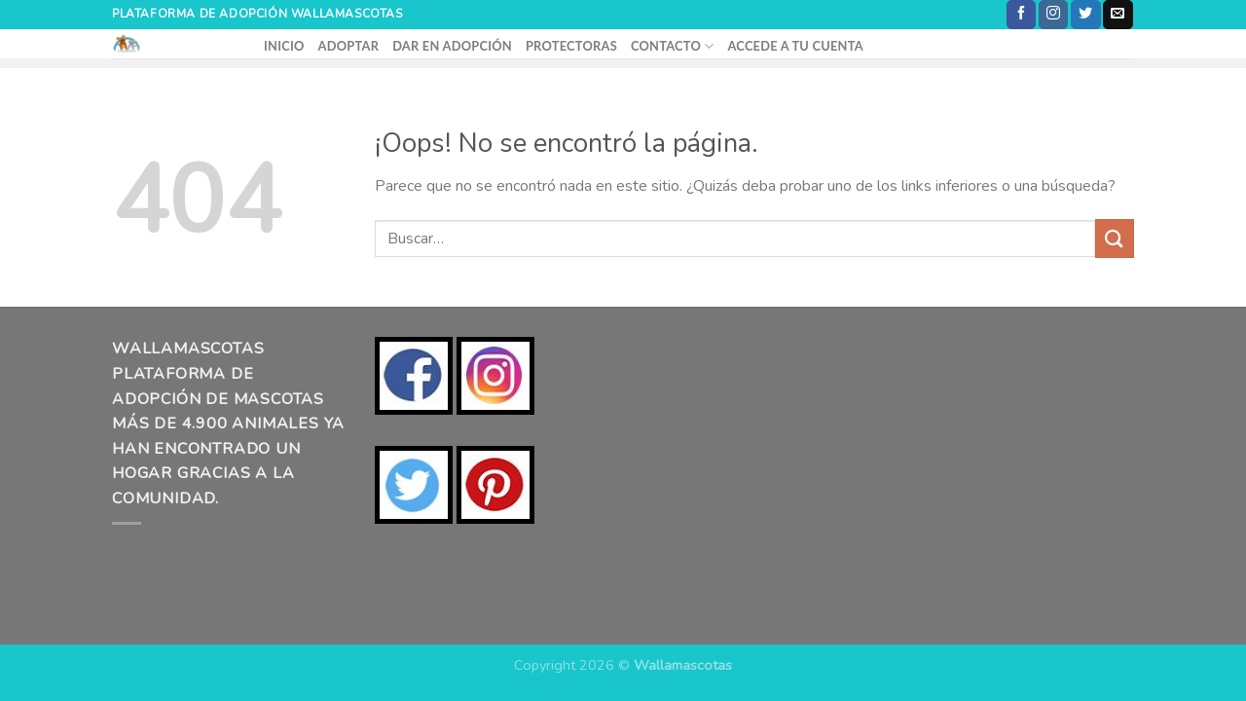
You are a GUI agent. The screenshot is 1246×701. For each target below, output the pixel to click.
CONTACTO (673, 46)
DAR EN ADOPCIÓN (452, 46)
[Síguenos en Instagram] (1053, 14)
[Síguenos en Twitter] (1085, 14)
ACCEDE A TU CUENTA (794, 46)
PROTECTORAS (571, 46)
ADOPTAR (349, 46)
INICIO (284, 46)
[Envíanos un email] (1117, 14)
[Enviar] (1114, 238)
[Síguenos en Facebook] (1021, 14)
